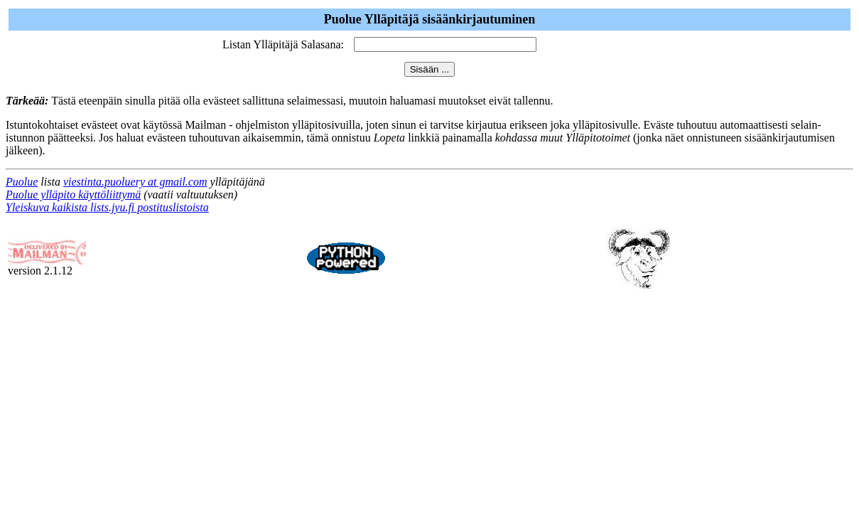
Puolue (22, 182)
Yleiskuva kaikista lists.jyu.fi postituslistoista (107, 207)
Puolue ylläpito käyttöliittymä (73, 194)
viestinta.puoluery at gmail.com (135, 182)
